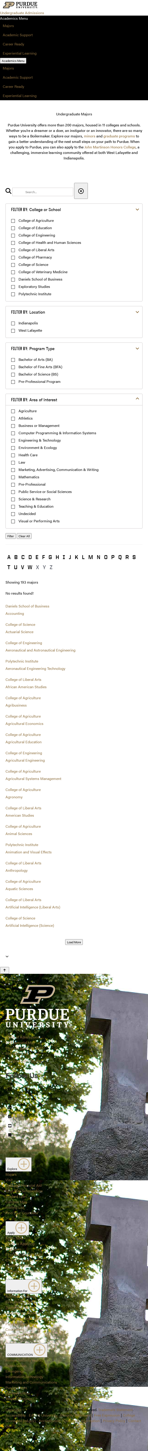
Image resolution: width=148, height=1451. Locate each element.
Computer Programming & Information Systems (57, 432)
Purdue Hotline (17, 1393)
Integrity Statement (75, 1415)
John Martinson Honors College (110, 147)
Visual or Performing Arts (39, 521)
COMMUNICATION (26, 1350)
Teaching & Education (36, 506)
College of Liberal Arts (36, 249)
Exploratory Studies (34, 286)
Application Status (20, 1265)
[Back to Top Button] (4, 970)
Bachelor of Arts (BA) (36, 359)
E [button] (36, 557)
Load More (74, 942)
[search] (42, 192)
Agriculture (28, 410)
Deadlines (13, 1249)
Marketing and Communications (31, 1382)
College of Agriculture (36, 220)
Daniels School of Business (40, 279)
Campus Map (16, 1201)
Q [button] (120, 557)
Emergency (14, 1371)
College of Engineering (37, 235)
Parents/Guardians (20, 1323)
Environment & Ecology (38, 447)
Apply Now (14, 1238)
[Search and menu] (49, 5)
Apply (17, 1228)
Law (22, 462)
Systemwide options (24, 1061)
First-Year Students (20, 1301)
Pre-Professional (32, 484)
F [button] (43, 557)
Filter (10, 536)
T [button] (8, 567)
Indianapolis (28, 323)
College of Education (35, 227)
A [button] (9, 557)
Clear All (24, 536)
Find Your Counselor (21, 1212)
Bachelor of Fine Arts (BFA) (40, 366)
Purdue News (16, 1387)
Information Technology (24, 1376)
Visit (9, 1179)
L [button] (83, 557)
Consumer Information (81, 1420)
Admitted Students (20, 1296)
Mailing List (14, 1207)
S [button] (134, 557)
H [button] (57, 557)
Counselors (14, 1329)
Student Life (15, 1196)
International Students (23, 1312)
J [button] (70, 557)
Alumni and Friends (21, 1334)
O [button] (106, 557)
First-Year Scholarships (24, 1190)
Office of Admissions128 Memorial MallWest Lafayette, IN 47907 (25, 1042)
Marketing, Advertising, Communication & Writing (59, 469)
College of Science (33, 264)
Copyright (13, 1409)
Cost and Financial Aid (23, 1185)
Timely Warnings (18, 1398)
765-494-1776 (16, 1053)
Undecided (27, 513)
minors (89, 136)
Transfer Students (19, 1307)
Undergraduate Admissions (22, 12)
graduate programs (119, 136)
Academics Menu (13, 60)
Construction (16, 1365)
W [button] (30, 567)
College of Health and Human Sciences (50, 242)
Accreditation (49, 1420)
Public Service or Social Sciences (45, 491)
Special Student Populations (28, 1318)
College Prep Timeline (23, 1271)
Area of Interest (34, 399)
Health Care (28, 454)
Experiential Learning (20, 53)
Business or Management (39, 425)
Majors (8, 25)
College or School (36, 209)
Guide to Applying (20, 1243)
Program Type (32, 348)
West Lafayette (30, 330)
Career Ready (13, 44)
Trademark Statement (115, 1409)
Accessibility (15, 1415)
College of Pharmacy (35, 257)
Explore (18, 1164)
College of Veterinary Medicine (43, 271)
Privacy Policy (114, 1420)
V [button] (22, 567)
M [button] (90, 557)
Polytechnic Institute (35, 293)
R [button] (127, 557)
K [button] (76, 557)
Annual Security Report (24, 1360)
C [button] (23, 557)
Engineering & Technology (40, 440)
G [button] (50, 557)
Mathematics (29, 476)
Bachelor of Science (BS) (38, 374)
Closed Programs (19, 1260)
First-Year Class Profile (23, 1254)
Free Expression (107, 1415)
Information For (23, 1286)
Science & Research (35, 498)
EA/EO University (43, 1415)
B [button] (16, 557)
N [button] (98, 557)
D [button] (30, 557)
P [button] (113, 557)
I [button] (64, 557)
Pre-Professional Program (40, 381)
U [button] (15, 567)
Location (28, 312)
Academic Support (18, 34)
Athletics (26, 418)
